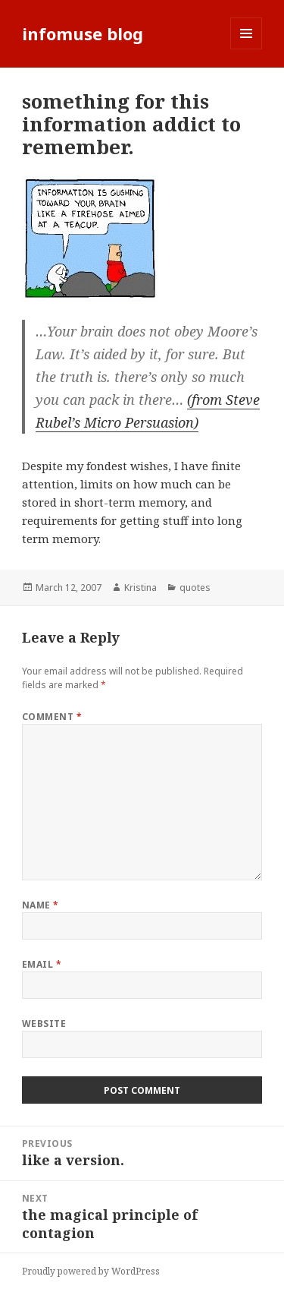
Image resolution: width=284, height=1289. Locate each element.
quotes (195, 587)
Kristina (140, 587)
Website (44, 1023)
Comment (52, 716)
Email (41, 964)
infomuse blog (82, 33)
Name (40, 905)
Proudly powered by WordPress (91, 1271)
